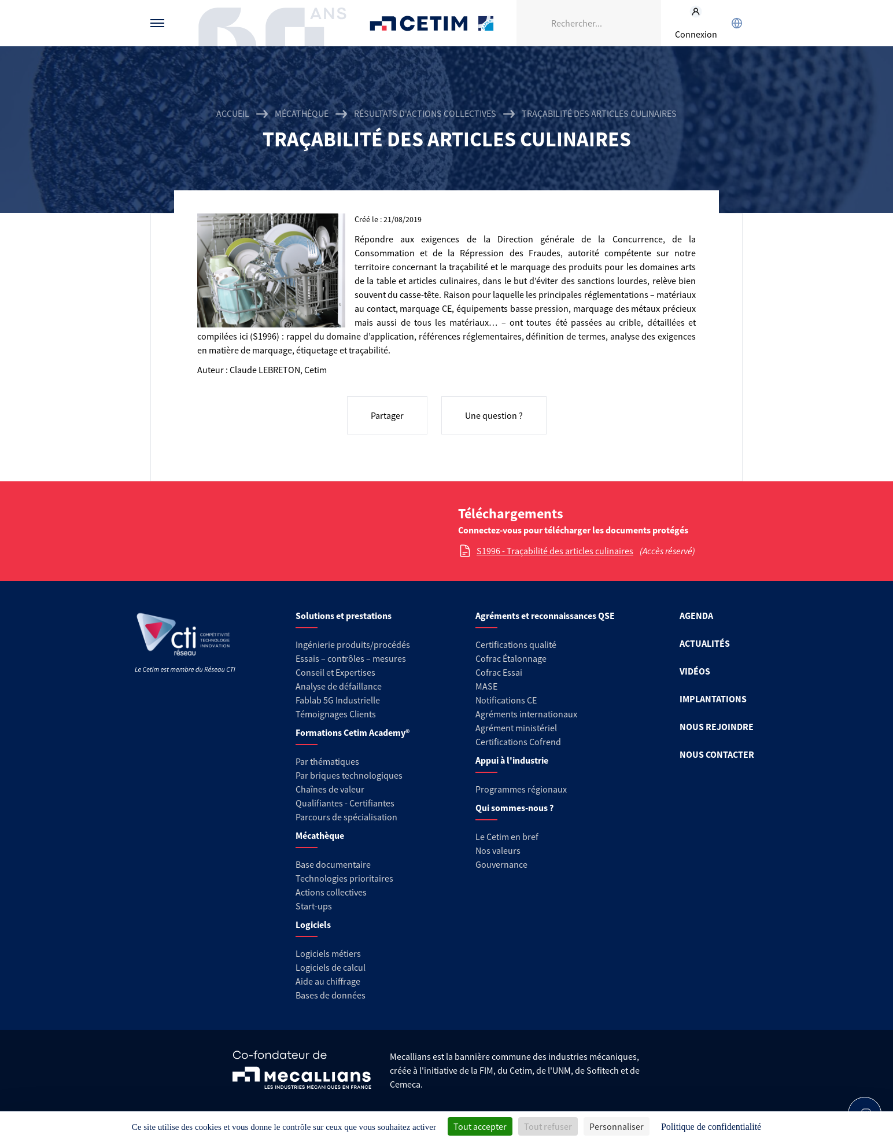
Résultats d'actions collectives (425, 113)
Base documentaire (333, 864)
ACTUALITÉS (705, 643)
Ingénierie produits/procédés (353, 644)
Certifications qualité (515, 644)
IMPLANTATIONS (713, 699)
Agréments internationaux (526, 714)
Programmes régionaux (521, 789)
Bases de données (331, 995)
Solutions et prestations (344, 615)
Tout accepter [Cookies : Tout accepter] (480, 1126)
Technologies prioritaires (344, 878)
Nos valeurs (498, 850)
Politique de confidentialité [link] (711, 1127)
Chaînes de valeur (330, 789)
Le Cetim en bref (506, 836)
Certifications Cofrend (518, 741)
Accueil (232, 113)
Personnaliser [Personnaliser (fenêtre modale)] (616, 1126)
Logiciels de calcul (331, 967)
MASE (486, 686)
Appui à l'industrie (511, 760)
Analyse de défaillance (339, 686)
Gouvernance (501, 864)
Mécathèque (302, 113)
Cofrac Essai (498, 672)
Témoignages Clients (336, 714)
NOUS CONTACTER (717, 754)
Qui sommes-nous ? (514, 807)
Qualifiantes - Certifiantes (345, 803)
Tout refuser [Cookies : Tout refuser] (548, 1126)
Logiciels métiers (328, 953)
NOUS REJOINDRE (717, 726)
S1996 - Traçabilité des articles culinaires (555, 551)
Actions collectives (331, 892)
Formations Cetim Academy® (352, 732)
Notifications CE (506, 700)
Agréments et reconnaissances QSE (545, 615)
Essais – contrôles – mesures (351, 658)
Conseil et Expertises (335, 672)
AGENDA (696, 615)
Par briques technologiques (349, 775)
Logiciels (313, 924)
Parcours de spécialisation (346, 817)
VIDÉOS (695, 671)
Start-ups (314, 906)
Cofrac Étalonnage (511, 658)
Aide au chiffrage (328, 981)
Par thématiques (327, 761)
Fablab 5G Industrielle (338, 700)
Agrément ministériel (516, 728)
